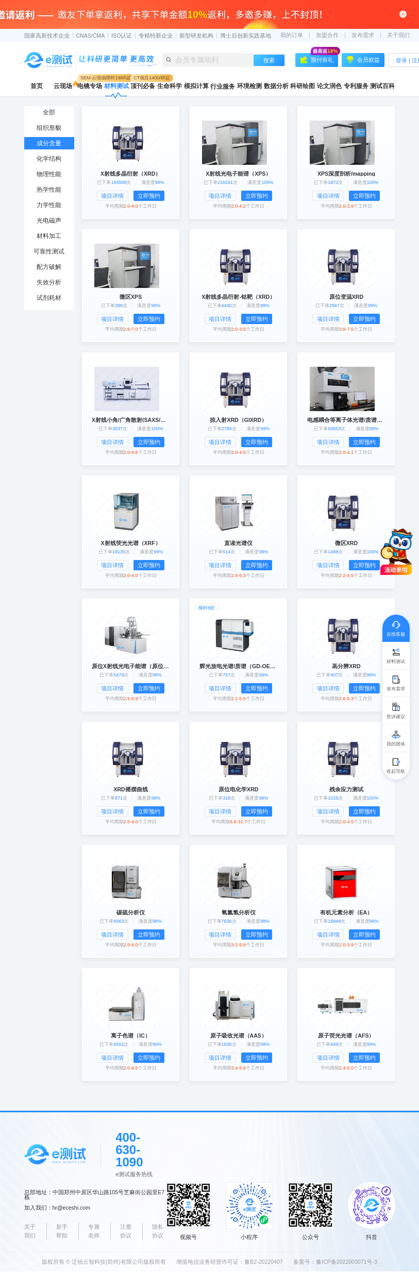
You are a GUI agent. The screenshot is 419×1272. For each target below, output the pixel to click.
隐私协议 (157, 1231)
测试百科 (382, 86)
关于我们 (398, 35)
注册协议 (125, 1231)
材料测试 (116, 86)
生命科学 (169, 86)
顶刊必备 (142, 86)
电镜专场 (89, 86)
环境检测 (249, 86)
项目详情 (112, 196)
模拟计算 (196, 86)
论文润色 (329, 86)
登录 (401, 60)
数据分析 (276, 86)
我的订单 (291, 35)
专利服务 (356, 86)
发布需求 (362, 35)
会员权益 (363, 59)
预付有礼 (319, 58)
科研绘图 (302, 86)
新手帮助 (62, 1231)
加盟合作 (327, 35)
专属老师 (93, 1231)
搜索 (269, 60)
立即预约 (149, 196)
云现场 (63, 86)
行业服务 (222, 86)
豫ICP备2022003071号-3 (346, 1262)
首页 (36, 86)
